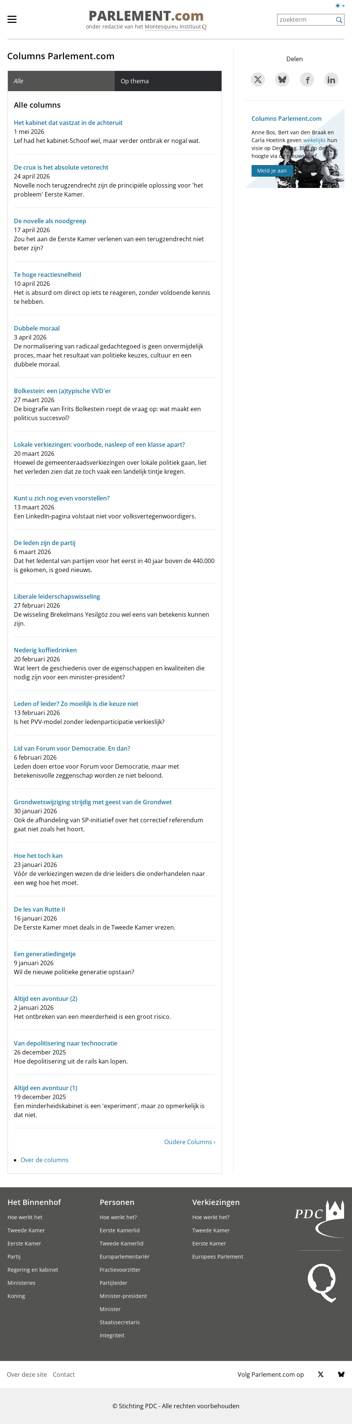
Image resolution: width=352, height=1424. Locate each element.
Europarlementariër (125, 1256)
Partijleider (113, 1282)
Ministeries (21, 1282)
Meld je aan (272, 170)
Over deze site (27, 1374)
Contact (64, 1374)
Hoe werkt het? (118, 1217)
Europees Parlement (217, 1256)
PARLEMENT (146, 16)
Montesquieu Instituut (173, 26)
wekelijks (314, 140)
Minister (110, 1309)
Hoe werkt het (24, 1217)
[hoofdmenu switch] (11, 22)
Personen (117, 1202)
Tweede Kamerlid (122, 1243)
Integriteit (112, 1335)
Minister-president (123, 1295)
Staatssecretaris (120, 1322)
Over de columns (45, 1160)
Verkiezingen (216, 1202)
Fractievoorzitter (120, 1269)
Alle (18, 81)
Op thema (135, 81)
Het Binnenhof (34, 1202)
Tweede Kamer (26, 1230)
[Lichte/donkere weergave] (342, 7)
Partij (14, 1256)
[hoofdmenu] (15, 22)
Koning (16, 1295)
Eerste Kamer (24, 1243)
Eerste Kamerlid (120, 1230)
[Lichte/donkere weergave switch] (342, 6)
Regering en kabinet (32, 1269)
